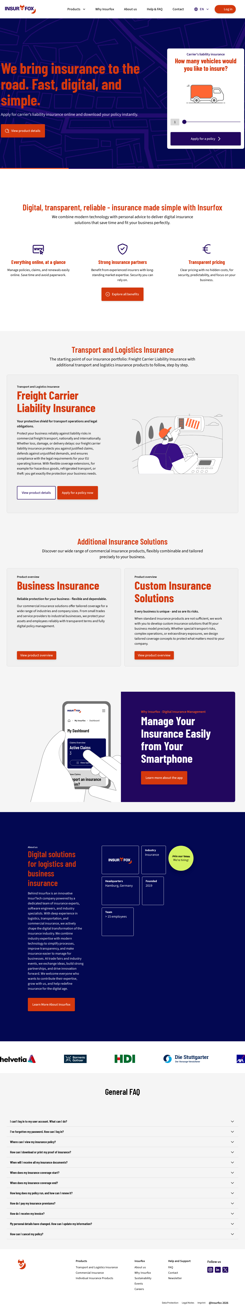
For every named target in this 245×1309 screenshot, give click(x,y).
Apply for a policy (206, 138)
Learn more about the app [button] (164, 777)
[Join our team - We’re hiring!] (181, 858)
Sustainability (143, 1278)
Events (139, 1284)
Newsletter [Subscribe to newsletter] (175, 1278)
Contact (173, 1273)
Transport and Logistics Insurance (97, 1267)
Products (76, 9)
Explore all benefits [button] (122, 294)
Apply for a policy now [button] (77, 492)
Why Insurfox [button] (104, 9)
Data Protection (170, 1303)
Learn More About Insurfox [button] (51, 1004)
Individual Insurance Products (94, 1278)
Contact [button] (178, 9)
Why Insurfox (143, 1273)
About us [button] (130, 9)
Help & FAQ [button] (155, 9)
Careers (139, 1289)
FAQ (170, 1267)
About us (140, 1267)
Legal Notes (188, 1303)
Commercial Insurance (90, 1273)
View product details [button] (22, 130)
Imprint (201, 1303)
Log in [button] (224, 9)
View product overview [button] (36, 655)
